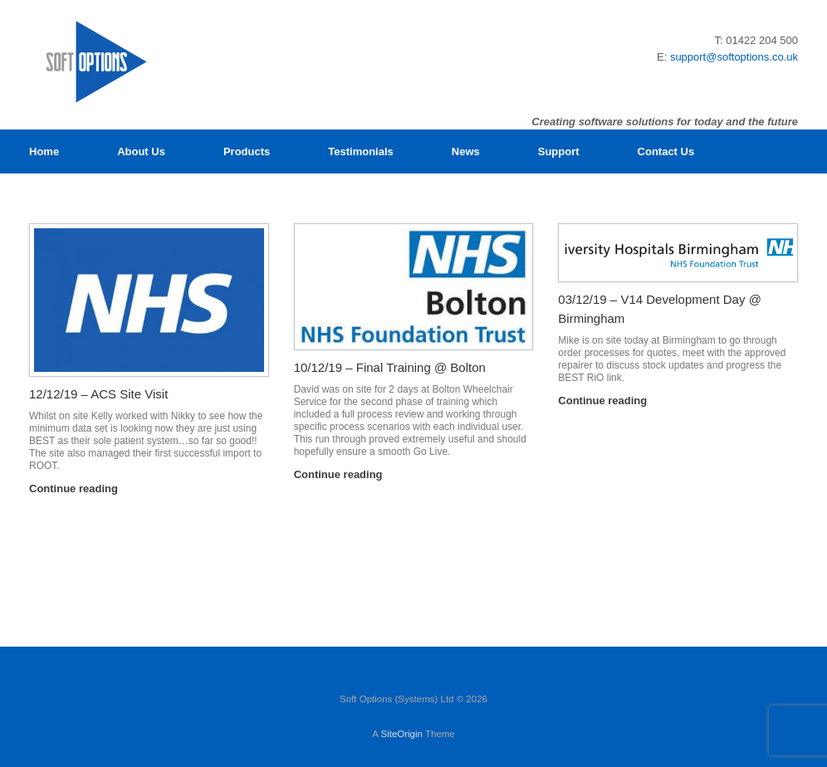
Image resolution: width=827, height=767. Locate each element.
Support (559, 151)
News (466, 151)
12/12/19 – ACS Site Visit (98, 394)
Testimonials (361, 151)
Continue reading (78, 488)
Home (44, 151)
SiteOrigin (401, 734)
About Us (141, 151)
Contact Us (666, 151)
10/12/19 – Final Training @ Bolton (390, 367)
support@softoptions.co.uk (734, 57)
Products (246, 151)
